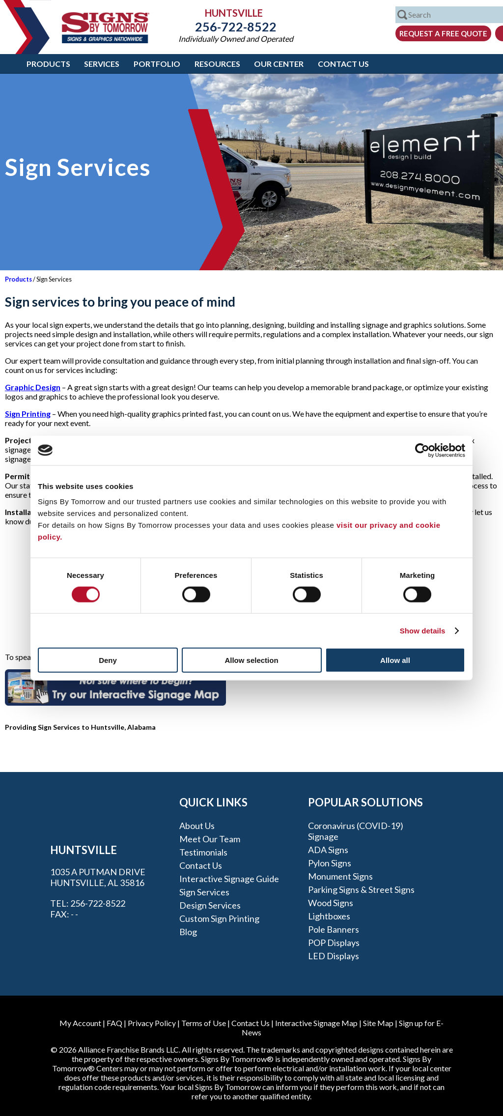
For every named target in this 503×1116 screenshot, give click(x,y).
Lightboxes (329, 916)
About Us (197, 825)
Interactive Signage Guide (229, 878)
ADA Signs (328, 849)
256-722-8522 (236, 26)
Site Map (378, 1023)
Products (48, 63)
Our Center (279, 63)
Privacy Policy (152, 1023)
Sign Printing (28, 413)
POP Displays (334, 942)
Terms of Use (203, 1023)
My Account (80, 1023)
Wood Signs (330, 902)
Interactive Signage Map (316, 1023)
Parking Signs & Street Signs (361, 889)
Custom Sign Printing (219, 918)
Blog (188, 931)
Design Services (210, 905)
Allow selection (251, 660)
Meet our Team (209, 838)
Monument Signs (340, 876)
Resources (217, 63)
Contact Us (343, 63)
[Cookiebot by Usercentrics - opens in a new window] (422, 450)
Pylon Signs (329, 863)
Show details (423, 630)
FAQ (114, 1023)
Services (101, 63)
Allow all (395, 660)
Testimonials (203, 852)
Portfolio (157, 63)
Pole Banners (333, 929)
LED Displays (333, 955)
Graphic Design (32, 387)
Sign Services (204, 892)
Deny (108, 660)
